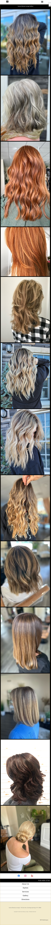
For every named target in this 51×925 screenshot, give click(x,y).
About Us (25, 884)
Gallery (25, 895)
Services (25, 892)
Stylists (25, 888)
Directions (25, 899)
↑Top (50, 6)
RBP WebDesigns (44, 920)
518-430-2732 (44, 880)
